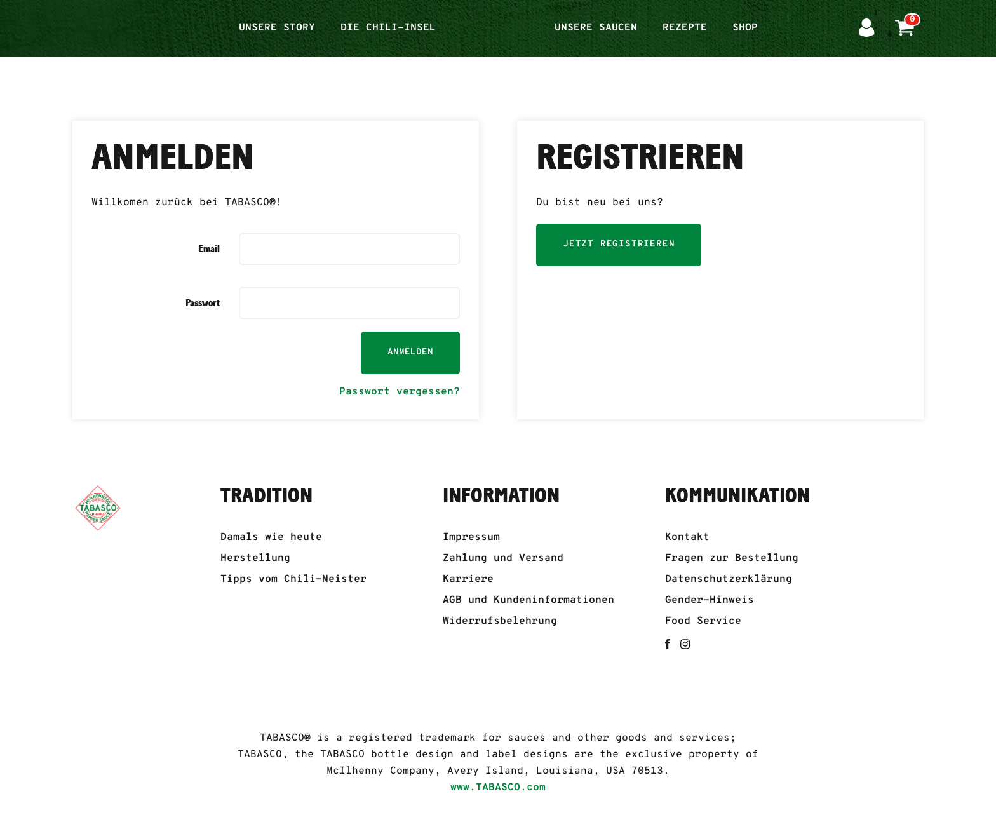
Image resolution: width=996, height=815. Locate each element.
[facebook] (667, 644)
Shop (745, 28)
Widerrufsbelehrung (500, 621)
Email (209, 249)
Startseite (495, 20)
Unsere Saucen (596, 28)
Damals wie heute (271, 537)
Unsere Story (277, 28)
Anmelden (410, 352)
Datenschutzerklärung (728, 579)
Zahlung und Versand (503, 558)
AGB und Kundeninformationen (528, 600)
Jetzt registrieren (619, 244)
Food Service (703, 621)
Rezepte (685, 28)
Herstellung (255, 558)
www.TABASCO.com (498, 787)
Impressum (471, 537)
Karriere (468, 579)
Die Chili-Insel (388, 28)
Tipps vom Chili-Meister (293, 579)
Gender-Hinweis (709, 600)
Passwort (202, 303)
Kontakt (687, 537)
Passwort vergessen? (399, 392)
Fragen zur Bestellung (731, 558)
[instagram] (685, 644)
